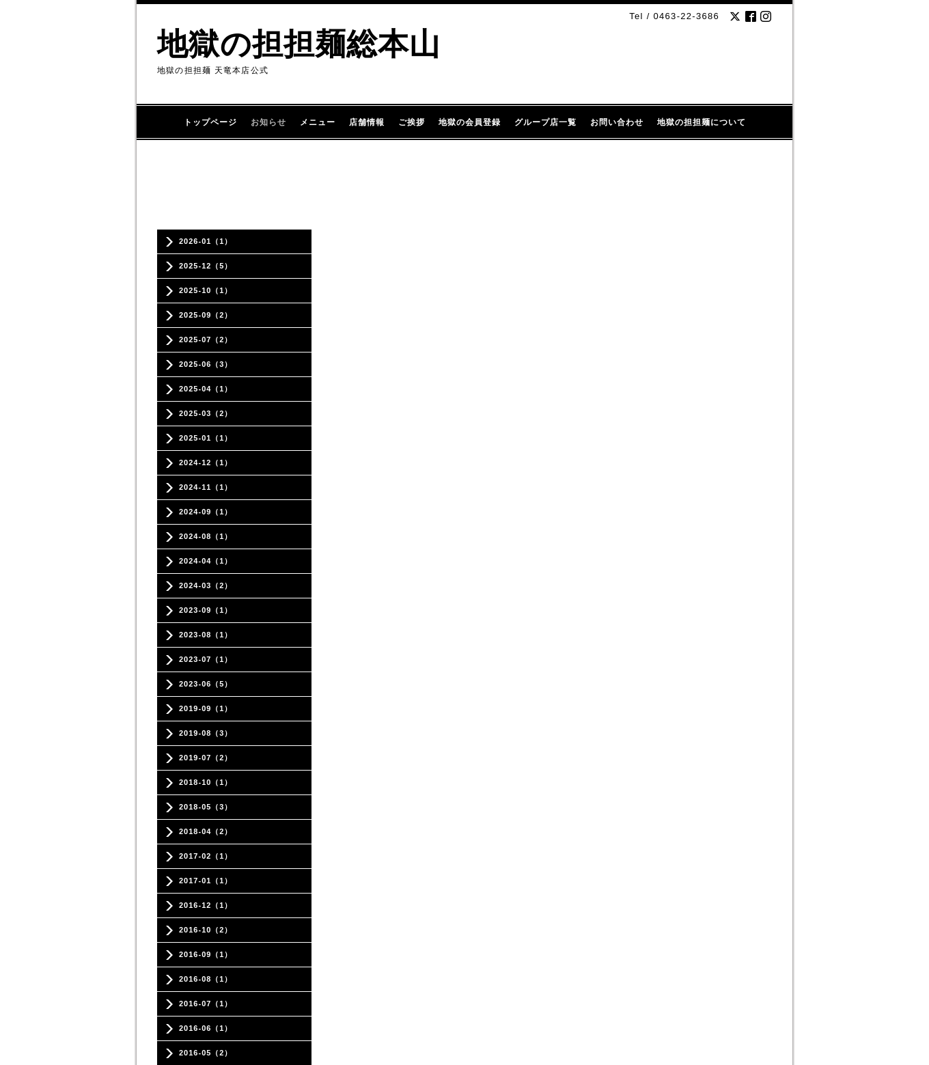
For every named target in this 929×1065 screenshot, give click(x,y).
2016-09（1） (206, 954)
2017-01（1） (206, 880)
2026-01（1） (206, 241)
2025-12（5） (206, 266)
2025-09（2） (206, 315)
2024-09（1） (206, 512)
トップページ (210, 122)
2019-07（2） (206, 757)
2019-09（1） (206, 708)
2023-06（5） (206, 684)
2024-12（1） (206, 462)
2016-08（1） (206, 979)
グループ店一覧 (545, 122)
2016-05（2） (206, 1053)
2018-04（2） (206, 831)
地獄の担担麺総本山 (299, 44)
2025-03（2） (206, 413)
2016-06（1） (206, 1028)
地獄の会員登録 (470, 122)
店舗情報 (367, 122)
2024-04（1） (206, 561)
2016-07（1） (206, 1003)
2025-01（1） (206, 438)
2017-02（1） (206, 856)
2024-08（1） (206, 536)
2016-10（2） (206, 930)
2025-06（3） (206, 364)
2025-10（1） (206, 290)
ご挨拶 (411, 122)
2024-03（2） (206, 585)
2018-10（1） (206, 782)
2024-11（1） (206, 487)
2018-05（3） (206, 807)
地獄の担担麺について (701, 122)
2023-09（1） (206, 610)
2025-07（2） (206, 339)
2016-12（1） (206, 905)
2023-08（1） (206, 635)
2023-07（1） (206, 659)
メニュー (317, 122)
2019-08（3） (206, 733)
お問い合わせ (616, 122)
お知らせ (268, 122)
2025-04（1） (206, 389)
